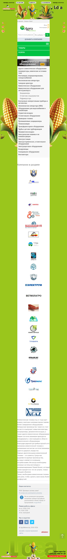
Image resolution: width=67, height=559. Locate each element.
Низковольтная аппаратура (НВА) (30, 106)
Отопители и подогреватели (29, 96)
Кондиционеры (25, 93)
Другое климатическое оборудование (32, 68)
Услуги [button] (21, 52)
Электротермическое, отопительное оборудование (32, 143)
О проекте (20, 21)
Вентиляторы (23, 154)
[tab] (33, 48)
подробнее (37, 502)
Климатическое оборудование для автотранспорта (31, 89)
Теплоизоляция (24, 124)
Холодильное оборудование (28, 152)
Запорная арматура (25, 83)
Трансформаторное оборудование (31, 126)
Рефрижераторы (25, 98)
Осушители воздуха (25, 113)
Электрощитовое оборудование (30, 146)
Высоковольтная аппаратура (28, 80)
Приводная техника (25, 118)
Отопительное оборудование (29, 116)
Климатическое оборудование (29, 86)
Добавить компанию (33, 39)
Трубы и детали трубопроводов (30, 129)
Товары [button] (21, 48)
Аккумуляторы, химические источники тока (32, 72)
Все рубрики (40, 35)
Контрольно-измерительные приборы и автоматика (33, 102)
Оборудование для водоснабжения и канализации (32, 109)
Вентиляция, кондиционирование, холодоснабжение (30, 77)
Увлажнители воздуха (26, 132)
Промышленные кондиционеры (30, 121)
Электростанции (24, 139)
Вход (45, 25)
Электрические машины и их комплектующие (28, 135)
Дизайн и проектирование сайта (28, 532)
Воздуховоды (23, 149)
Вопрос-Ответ (28, 21)
